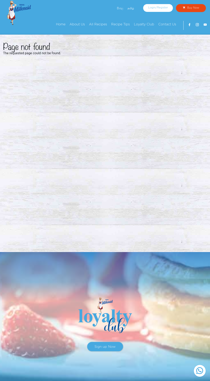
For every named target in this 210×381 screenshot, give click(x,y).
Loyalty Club (144, 24)
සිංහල (120, 8)
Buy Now (191, 8)
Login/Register (158, 7)
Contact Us (167, 24)
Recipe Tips (120, 24)
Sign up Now (105, 346)
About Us (77, 24)
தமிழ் (131, 8)
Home (60, 24)
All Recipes (98, 24)
